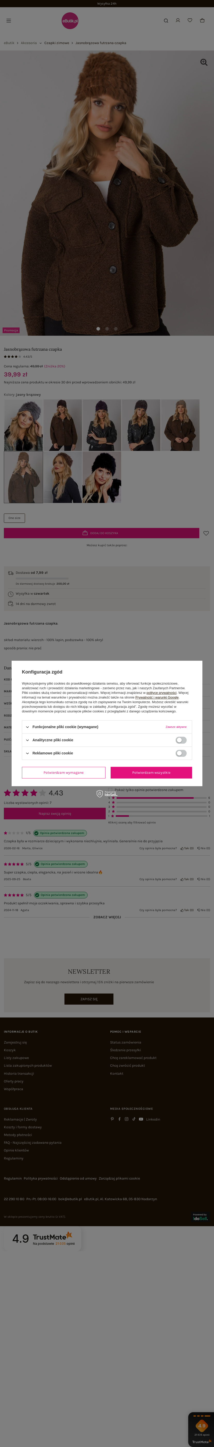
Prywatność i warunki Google (157, 697)
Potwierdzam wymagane (64, 772)
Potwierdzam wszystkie (151, 772)
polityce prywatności (161, 693)
